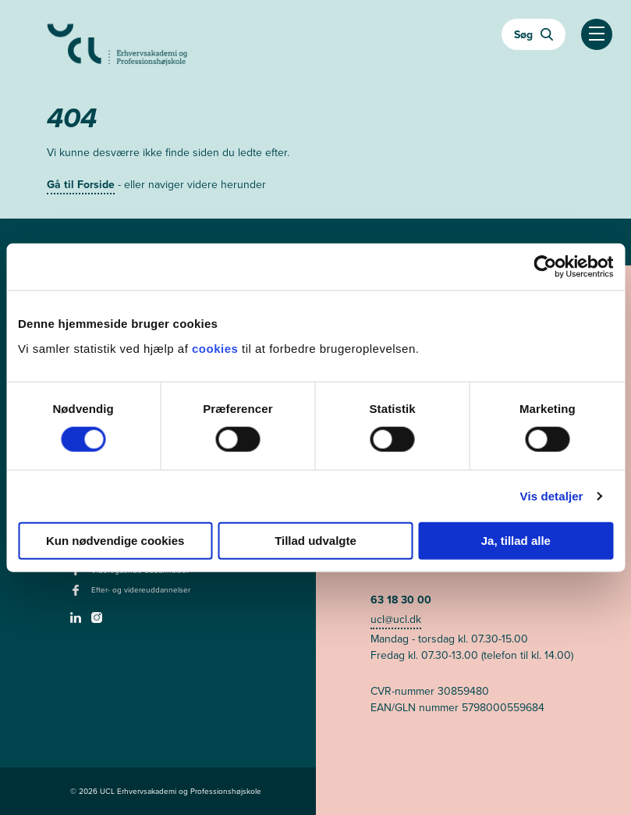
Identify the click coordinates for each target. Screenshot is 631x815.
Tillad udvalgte (315, 539)
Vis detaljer (551, 496)
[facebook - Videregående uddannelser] (77, 574)
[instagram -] (98, 622)
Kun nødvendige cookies (115, 539)
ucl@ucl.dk (395, 619)
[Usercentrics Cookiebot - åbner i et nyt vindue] (545, 267)
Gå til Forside (81, 184)
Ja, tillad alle (516, 539)
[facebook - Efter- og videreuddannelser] (77, 595)
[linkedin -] (77, 622)
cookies (217, 347)
